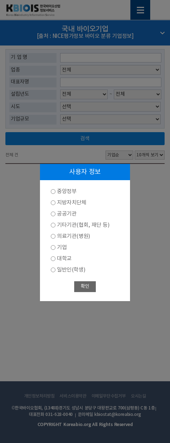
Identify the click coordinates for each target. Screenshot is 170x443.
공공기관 (66, 214)
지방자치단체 (71, 203)
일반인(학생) (71, 270)
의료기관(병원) (73, 236)
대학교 (64, 259)
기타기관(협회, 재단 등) (83, 225)
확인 (85, 286)
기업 (62, 247)
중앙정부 (66, 191)
